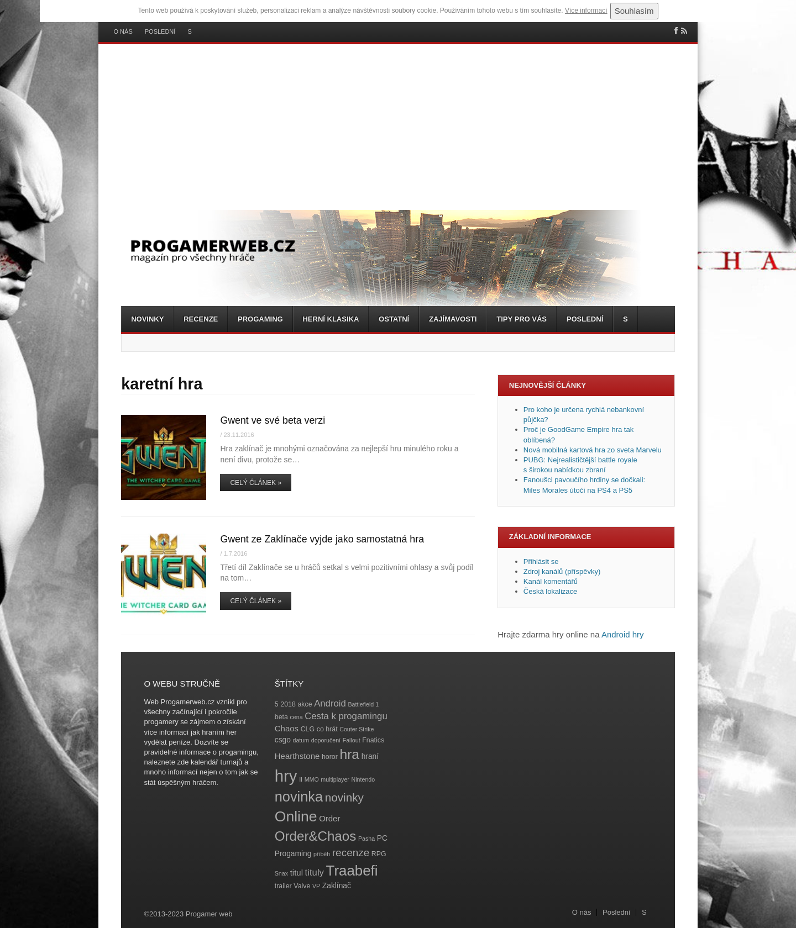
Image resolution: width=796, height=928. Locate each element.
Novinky (147, 319)
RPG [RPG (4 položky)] (378, 854)
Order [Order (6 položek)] (329, 818)
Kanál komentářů (550, 581)
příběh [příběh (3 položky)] (321, 854)
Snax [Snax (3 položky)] (281, 873)
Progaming (260, 319)
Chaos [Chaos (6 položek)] (286, 728)
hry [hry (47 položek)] (286, 776)
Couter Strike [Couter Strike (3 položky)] (356, 729)
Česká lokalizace (550, 591)
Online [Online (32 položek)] (296, 816)
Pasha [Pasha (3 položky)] (366, 838)
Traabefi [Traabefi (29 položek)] (352, 870)
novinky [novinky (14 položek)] (344, 797)
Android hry (622, 634)
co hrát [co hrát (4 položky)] (327, 729)
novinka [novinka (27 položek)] (299, 796)
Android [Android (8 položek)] (330, 703)
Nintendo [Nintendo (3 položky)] (363, 779)
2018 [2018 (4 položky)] (288, 704)
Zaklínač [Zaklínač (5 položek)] (336, 886)
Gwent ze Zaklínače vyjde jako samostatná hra (322, 539)
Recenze (201, 319)
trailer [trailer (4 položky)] (283, 886)
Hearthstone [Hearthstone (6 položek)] (297, 756)
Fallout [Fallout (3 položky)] (351, 740)
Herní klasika (330, 319)
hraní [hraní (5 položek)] (370, 756)
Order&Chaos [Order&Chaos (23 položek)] (316, 836)
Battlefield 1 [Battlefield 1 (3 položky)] (363, 704)
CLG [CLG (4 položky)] (308, 729)
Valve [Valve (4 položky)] (302, 886)
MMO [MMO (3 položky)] (312, 779)
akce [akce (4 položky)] (304, 704)
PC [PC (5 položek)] (382, 838)
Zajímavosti (452, 319)
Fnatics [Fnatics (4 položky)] (373, 740)
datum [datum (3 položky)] (300, 740)
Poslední (160, 32)
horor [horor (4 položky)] (330, 757)
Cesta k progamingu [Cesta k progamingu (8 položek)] (346, 716)
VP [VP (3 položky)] (316, 886)
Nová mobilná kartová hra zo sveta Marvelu (592, 450)
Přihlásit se (541, 561)
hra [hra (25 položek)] (349, 754)
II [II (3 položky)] (300, 779)
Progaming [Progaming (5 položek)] (293, 854)
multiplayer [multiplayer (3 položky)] (335, 779)
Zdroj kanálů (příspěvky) (561, 571)
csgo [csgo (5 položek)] (283, 740)
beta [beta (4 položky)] (281, 717)
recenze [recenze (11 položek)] (350, 852)
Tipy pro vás (521, 319)
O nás (123, 32)
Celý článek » (255, 483)
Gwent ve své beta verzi (272, 420)
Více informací (586, 10)
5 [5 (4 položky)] (277, 704)
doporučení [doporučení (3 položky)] (326, 740)
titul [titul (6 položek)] (296, 872)
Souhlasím (634, 10)
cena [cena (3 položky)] (296, 717)
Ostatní (394, 319)
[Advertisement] (398, 127)
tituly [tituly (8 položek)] (314, 872)
